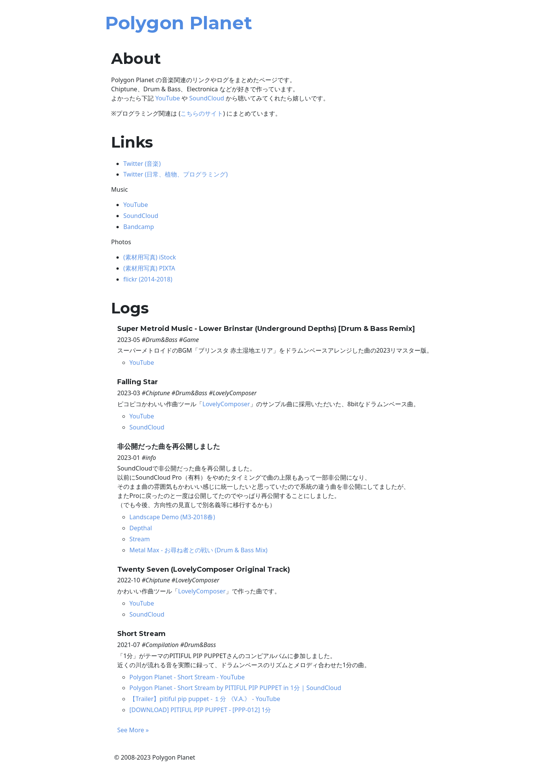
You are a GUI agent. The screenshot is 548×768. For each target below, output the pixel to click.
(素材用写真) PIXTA (149, 268)
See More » (133, 730)
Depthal (140, 528)
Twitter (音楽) (142, 163)
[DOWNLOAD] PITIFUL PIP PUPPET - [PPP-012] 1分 (200, 710)
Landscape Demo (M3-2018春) (172, 517)
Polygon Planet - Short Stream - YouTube (187, 677)
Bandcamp (138, 227)
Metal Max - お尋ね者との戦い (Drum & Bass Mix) (198, 550)
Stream (139, 539)
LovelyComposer (226, 404)
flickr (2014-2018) (147, 279)
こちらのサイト (201, 113)
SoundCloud (206, 98)
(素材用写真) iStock (149, 257)
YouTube (167, 98)
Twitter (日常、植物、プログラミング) (175, 174)
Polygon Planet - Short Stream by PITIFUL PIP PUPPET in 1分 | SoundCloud (235, 688)
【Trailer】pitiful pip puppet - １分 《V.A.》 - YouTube (204, 699)
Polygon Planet (178, 23)
